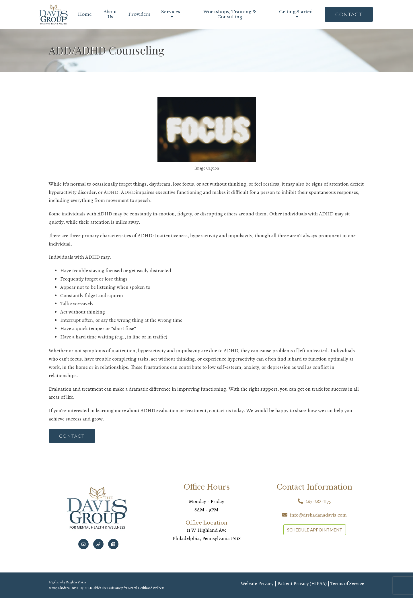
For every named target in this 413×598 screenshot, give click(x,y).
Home (85, 14)
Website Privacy (257, 584)
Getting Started (296, 11)
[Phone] (98, 544)
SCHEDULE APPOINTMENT (314, 529)
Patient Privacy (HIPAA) (302, 584)
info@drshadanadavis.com (318, 515)
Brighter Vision (76, 582)
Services (170, 11)
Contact (348, 14)
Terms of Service (347, 584)
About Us (110, 14)
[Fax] (113, 544)
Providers (139, 14)
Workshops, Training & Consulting (229, 14)
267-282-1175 (318, 501)
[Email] (83, 544)
